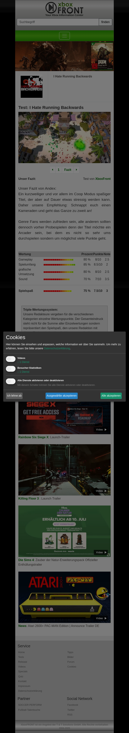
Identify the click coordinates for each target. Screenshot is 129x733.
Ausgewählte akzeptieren (62, 395)
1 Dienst (23, 362)
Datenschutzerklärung (57, 348)
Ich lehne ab (14, 395)
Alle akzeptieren (111, 395)
